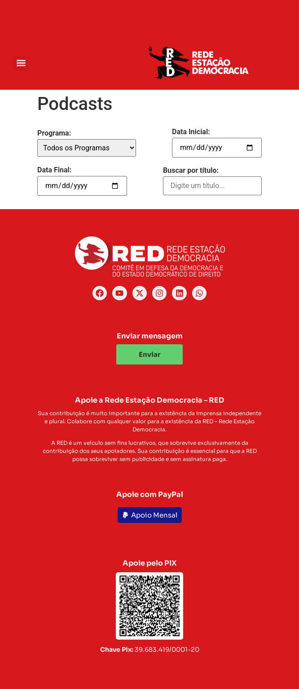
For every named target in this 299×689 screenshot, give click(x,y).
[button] (20, 63)
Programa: (54, 133)
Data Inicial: (191, 132)
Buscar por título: (191, 170)
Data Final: (54, 170)
